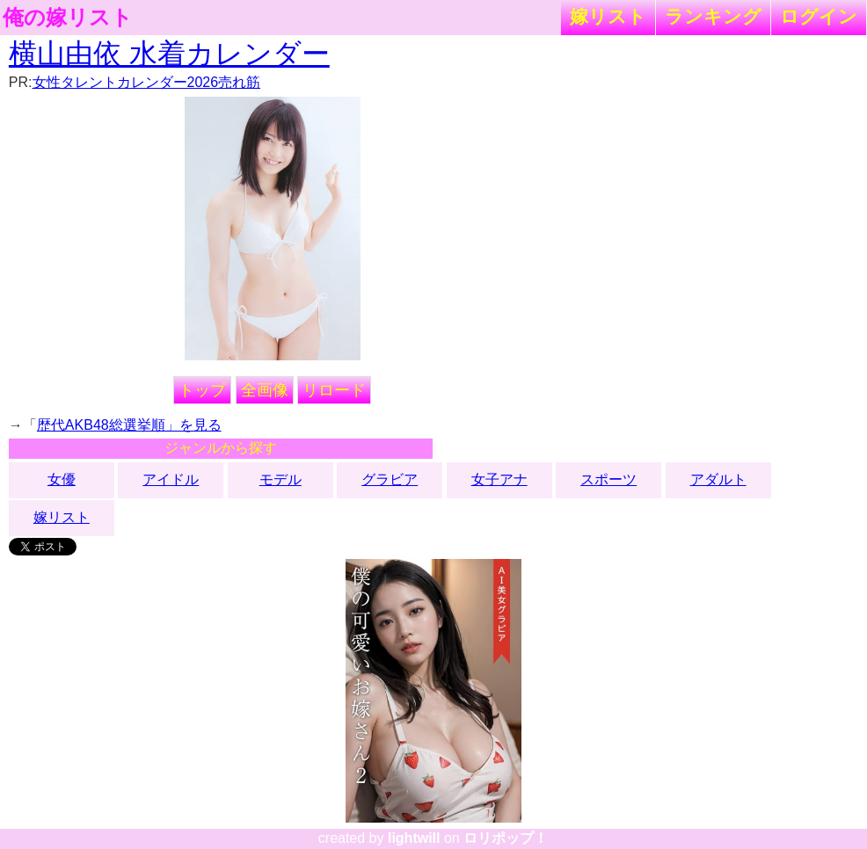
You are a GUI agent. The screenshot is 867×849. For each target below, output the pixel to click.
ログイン (818, 16)
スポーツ (608, 479)
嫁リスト (608, 16)
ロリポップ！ (505, 838)
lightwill (414, 838)
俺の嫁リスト (68, 17)
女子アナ (499, 479)
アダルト (718, 479)
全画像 (264, 390)
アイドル (170, 479)
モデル (280, 479)
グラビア (389, 479)
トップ (202, 390)
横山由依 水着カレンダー (169, 53)
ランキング (713, 16)
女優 (61, 479)
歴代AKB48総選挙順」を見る (129, 424)
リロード (334, 390)
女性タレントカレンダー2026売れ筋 (147, 82)
